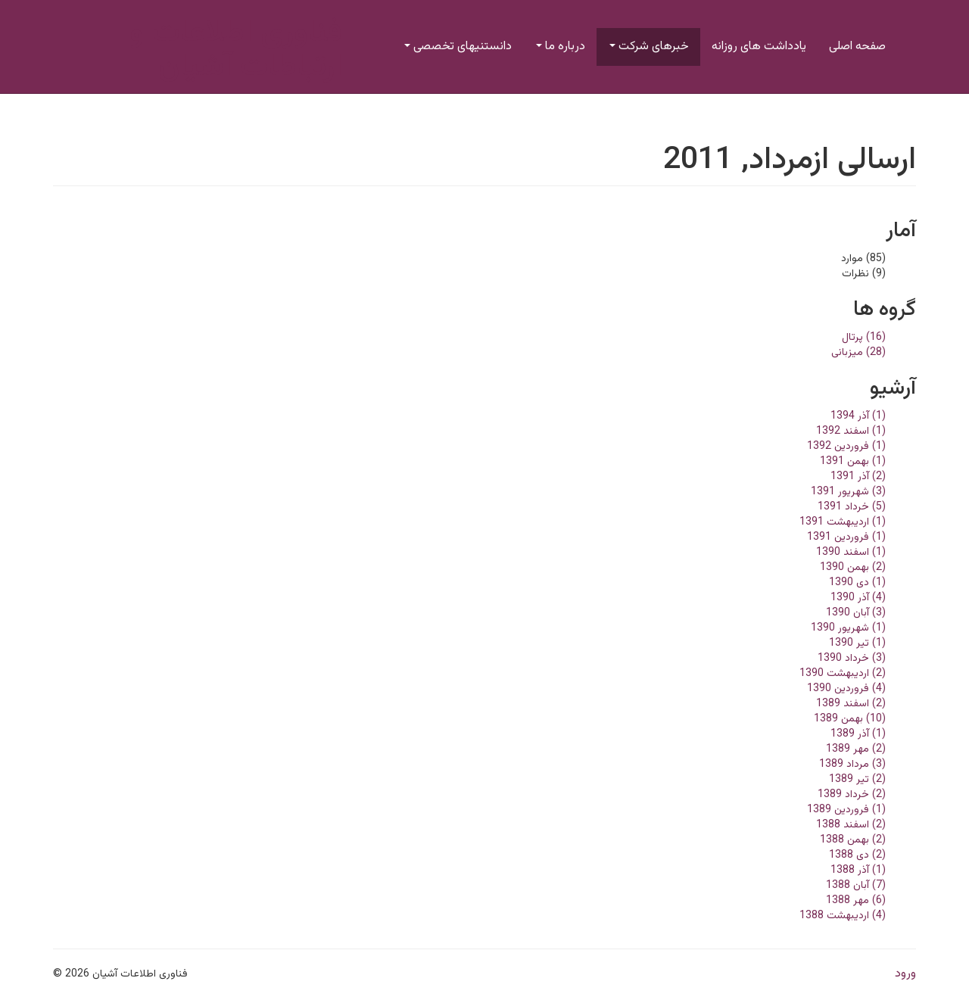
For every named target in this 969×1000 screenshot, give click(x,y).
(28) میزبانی (858, 352)
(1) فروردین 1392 (846, 446)
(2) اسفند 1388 (851, 825)
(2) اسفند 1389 (851, 704)
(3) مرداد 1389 (852, 764)
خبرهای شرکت (649, 46)
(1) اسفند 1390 (851, 552)
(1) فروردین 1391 (846, 537)
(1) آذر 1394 (858, 416)
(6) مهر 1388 (856, 901)
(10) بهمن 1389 (850, 719)
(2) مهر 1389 (856, 749)
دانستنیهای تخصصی (458, 46)
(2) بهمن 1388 (853, 840)
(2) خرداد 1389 (852, 795)
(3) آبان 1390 (856, 613)
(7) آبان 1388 (856, 885)
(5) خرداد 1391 (852, 507)
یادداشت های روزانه (759, 46)
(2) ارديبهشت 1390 (842, 673)
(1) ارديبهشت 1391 (842, 522)
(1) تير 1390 (857, 643)
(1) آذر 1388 (858, 870)
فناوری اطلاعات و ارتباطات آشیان (235, 50)
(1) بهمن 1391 (853, 461)
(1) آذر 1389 (858, 734)
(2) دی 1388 (857, 855)
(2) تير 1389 (857, 779)
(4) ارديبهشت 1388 (842, 916)
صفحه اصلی (857, 46)
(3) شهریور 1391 (848, 492)
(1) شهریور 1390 (848, 628)
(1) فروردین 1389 (846, 810)
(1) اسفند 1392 (851, 431)
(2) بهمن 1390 (853, 567)
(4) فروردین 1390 (846, 689)
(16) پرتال (864, 337)
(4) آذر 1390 (858, 598)
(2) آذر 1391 (858, 477)
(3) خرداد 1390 (852, 658)
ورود (905, 973)
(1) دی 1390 (857, 583)
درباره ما (560, 46)
